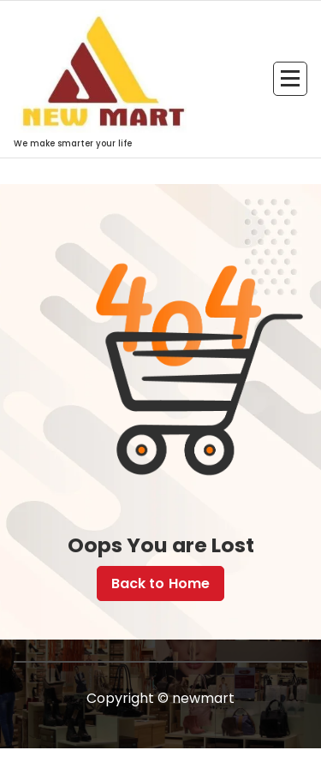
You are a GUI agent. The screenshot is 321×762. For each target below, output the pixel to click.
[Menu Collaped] (290, 79)
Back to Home (161, 583)
